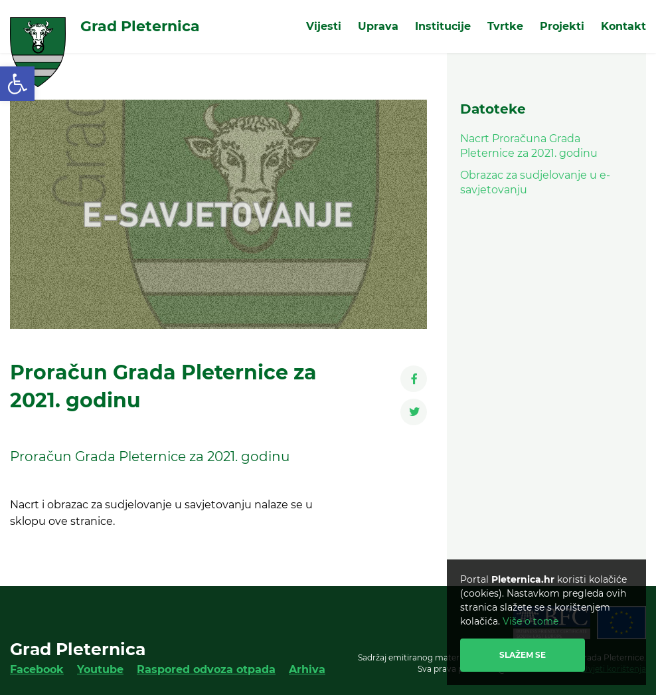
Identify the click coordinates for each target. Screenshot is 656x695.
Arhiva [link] (307, 669)
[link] (17, 83)
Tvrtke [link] (505, 26)
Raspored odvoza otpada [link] (206, 669)
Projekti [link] (562, 26)
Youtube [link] (100, 669)
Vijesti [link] (323, 26)
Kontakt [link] (623, 26)
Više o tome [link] (530, 621)
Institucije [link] (443, 26)
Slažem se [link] (522, 655)
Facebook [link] (37, 669)
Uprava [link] (378, 26)
